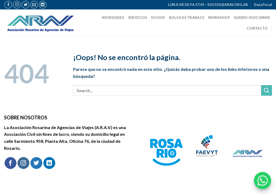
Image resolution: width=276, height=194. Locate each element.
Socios (158, 17)
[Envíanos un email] (34, 5)
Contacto (257, 28)
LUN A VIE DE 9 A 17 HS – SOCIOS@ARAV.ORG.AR (208, 4)
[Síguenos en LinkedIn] (43, 5)
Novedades (113, 17)
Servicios (137, 17)
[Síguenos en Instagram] (17, 5)
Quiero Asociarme (252, 17)
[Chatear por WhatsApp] (262, 180)
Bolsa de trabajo (186, 17)
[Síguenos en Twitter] (25, 5)
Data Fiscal (263, 4)
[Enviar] (266, 90)
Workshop (219, 17)
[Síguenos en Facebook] (8, 5)
